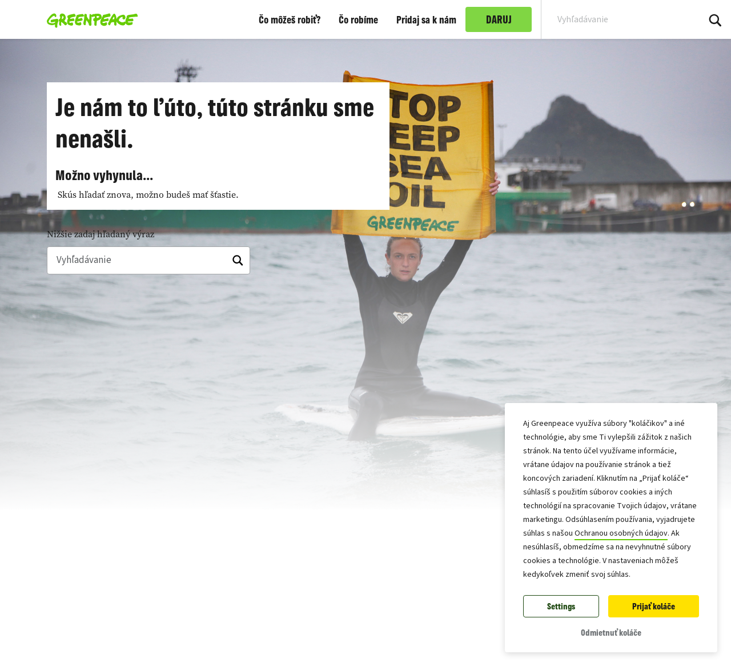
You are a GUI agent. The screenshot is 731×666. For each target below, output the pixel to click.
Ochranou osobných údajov (621, 533)
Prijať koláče (653, 606)
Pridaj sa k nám (426, 19)
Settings (561, 606)
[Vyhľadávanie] (148, 260)
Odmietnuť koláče (611, 633)
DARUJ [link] (499, 19)
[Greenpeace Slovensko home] (89, 19)
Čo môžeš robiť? (289, 19)
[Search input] (613, 19)
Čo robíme (358, 19)
